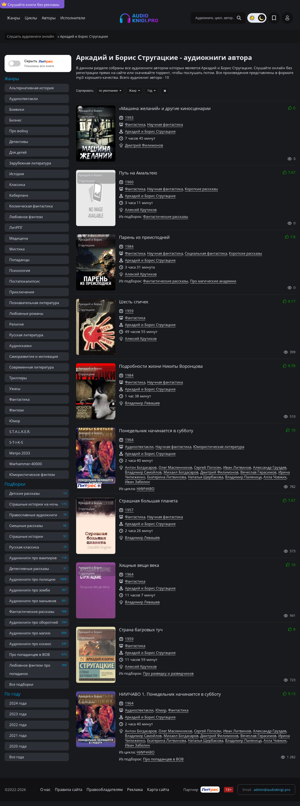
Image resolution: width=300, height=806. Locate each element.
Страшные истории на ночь (33, 504)
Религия (16, 324)
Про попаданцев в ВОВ (29, 654)
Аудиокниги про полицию (32, 579)
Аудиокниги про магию (29, 633)
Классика (17, 184)
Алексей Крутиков (141, 209)
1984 (129, 246)
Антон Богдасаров (141, 467)
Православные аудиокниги (33, 514)
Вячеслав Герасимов (258, 472)
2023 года (17, 713)
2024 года (17, 703)
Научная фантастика (165, 124)
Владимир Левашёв (142, 537)
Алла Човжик (275, 476)
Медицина (18, 238)
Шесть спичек (133, 302)
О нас (45, 789)
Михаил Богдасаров (181, 472)
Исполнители (72, 18)
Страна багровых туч (141, 629)
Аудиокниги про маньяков (32, 600)
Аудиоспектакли (23, 98)
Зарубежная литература (30, 163)
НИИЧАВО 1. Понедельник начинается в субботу (170, 694)
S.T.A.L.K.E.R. (19, 431)
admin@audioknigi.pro (272, 789)
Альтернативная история (31, 87)
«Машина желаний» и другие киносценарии (165, 108)
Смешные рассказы (26, 525)
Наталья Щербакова (205, 476)
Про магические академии (213, 281)
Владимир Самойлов (143, 472)
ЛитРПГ (16, 227)
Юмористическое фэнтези (32, 474)
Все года (16, 756)
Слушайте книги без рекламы (30, 4)
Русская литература (26, 334)
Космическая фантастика (31, 206)
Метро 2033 (19, 453)
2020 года (17, 746)
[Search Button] (239, 18)
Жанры (13, 18)
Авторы (49, 18)
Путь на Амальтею (138, 173)
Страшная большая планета (148, 501)
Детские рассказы (24, 493)
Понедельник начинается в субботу (156, 430)
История (16, 173)
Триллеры (18, 377)
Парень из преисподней (144, 237)
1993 (129, 117)
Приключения (21, 292)
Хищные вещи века (139, 565)
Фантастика (19, 399)
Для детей (18, 152)
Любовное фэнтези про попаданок (29, 669)
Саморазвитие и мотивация (33, 356)
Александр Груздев (269, 467)
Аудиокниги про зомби (29, 590)
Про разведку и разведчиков (168, 673)
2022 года (17, 724)
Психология (19, 270)
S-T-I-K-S (16, 442)
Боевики (16, 109)
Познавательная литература (34, 302)
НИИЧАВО (146, 488)
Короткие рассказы (201, 188)
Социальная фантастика (206, 253)
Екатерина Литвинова (166, 476)
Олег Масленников (175, 467)
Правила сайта (68, 789)
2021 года (17, 735)
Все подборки (21, 684)
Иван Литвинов (237, 467)
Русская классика (24, 547)
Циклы (31, 18)
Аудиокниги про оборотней (33, 622)
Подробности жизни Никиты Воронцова (161, 366)
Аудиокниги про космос (30, 643)
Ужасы (15, 388)
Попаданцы (19, 259)
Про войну (18, 130)
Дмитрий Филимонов (144, 145)
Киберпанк (18, 195)
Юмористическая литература (218, 446)
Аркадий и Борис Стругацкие (150, 131)
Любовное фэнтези (26, 216)
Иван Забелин (137, 481)
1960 (129, 181)
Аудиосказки (20, 345)
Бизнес (15, 120)
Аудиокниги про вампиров (33, 557)
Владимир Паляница (243, 476)
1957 (129, 509)
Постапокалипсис (24, 281)
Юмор (14, 420)
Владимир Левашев (142, 402)
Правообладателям (105, 789)
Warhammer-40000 (25, 463)
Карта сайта (158, 789)
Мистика (17, 249)
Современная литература (31, 367)
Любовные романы (26, 313)
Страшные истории (26, 536)
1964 (129, 439)
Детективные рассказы (29, 568)
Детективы (18, 141)
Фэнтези (16, 410)
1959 (129, 310)
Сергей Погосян (207, 467)
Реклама (135, 789)
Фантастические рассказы (31, 611)
